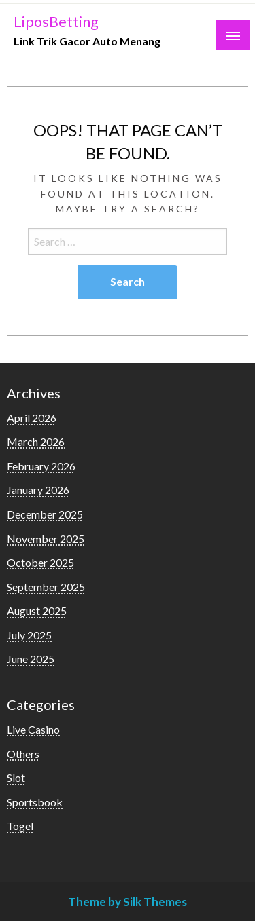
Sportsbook (35, 801)
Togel (20, 825)
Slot (16, 777)
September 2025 (46, 586)
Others (23, 753)
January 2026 (38, 489)
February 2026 (41, 465)
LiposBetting (56, 22)
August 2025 (37, 610)
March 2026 (36, 441)
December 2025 (45, 514)
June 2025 (30, 658)
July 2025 (29, 634)
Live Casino (33, 729)
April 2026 (31, 417)
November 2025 (45, 538)
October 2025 (40, 562)
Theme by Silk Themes (127, 902)
